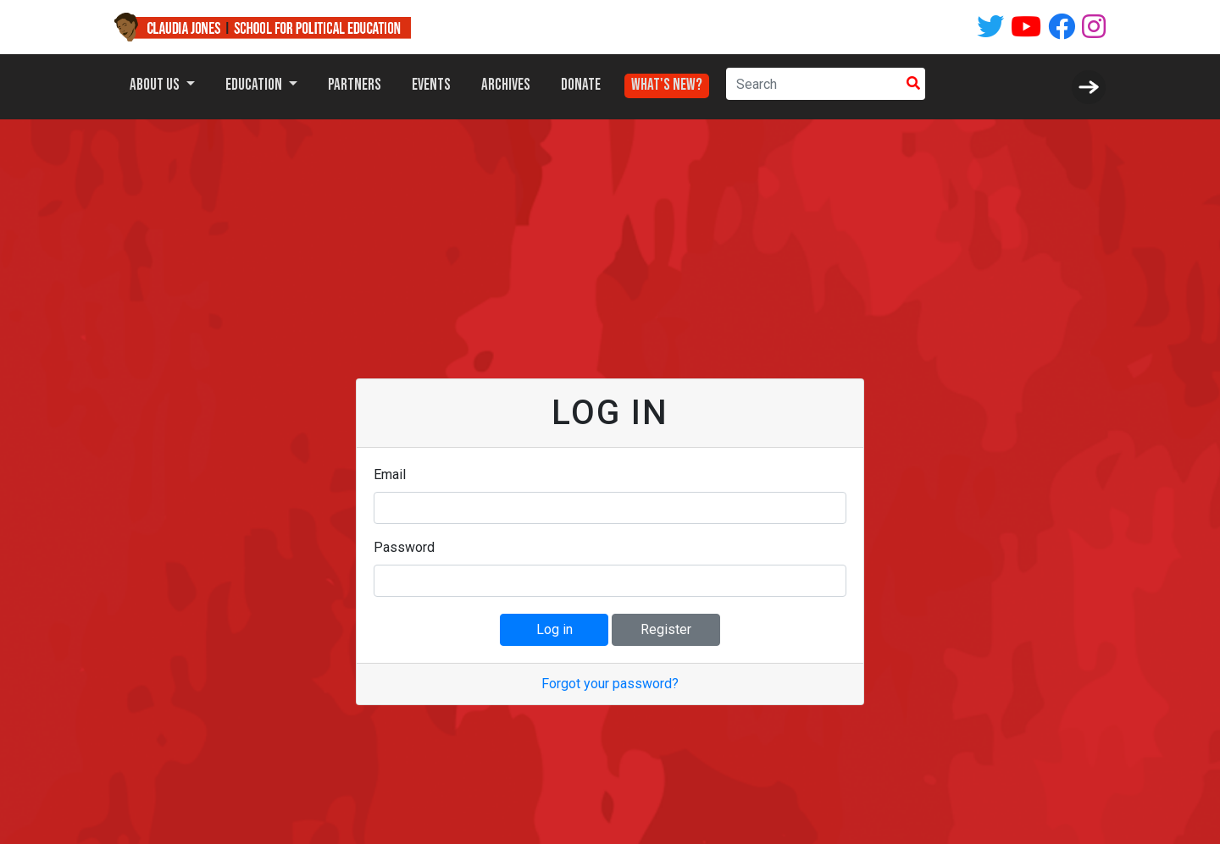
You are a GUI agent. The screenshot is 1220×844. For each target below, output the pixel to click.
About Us (156, 85)
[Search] (813, 84)
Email (390, 474)
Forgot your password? (610, 684)
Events (431, 85)
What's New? (666, 81)
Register (665, 629)
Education (255, 85)
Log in (554, 629)
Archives (505, 85)
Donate (581, 85)
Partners (354, 85)
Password (404, 547)
